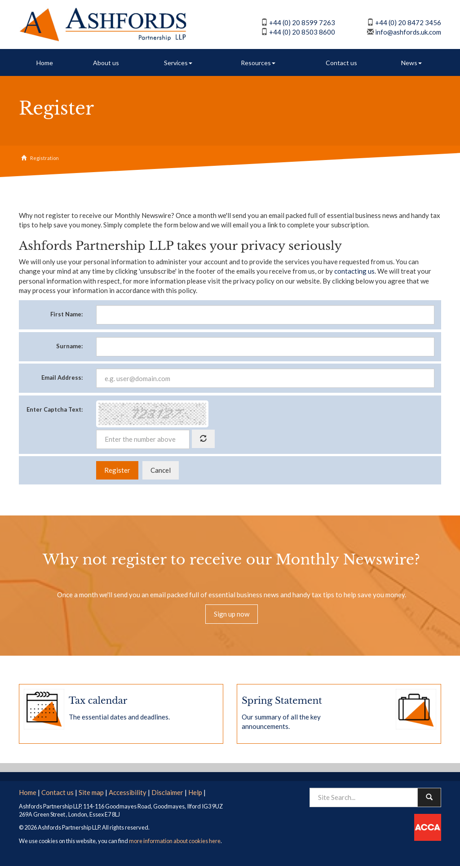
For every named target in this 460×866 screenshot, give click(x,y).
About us (106, 63)
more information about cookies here (175, 840)
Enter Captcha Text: (55, 409)
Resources (258, 63)
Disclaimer (167, 792)
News (411, 63)
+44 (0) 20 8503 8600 (302, 32)
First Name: (66, 314)
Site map (91, 792)
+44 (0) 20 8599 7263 (302, 22)
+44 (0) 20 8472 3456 (408, 22)
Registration (44, 158)
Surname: (69, 346)
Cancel (160, 470)
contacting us (354, 271)
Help (195, 792)
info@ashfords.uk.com (408, 32)
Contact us (341, 63)
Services (178, 63)
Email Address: (62, 377)
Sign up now (231, 614)
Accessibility (127, 792)
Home (44, 63)
